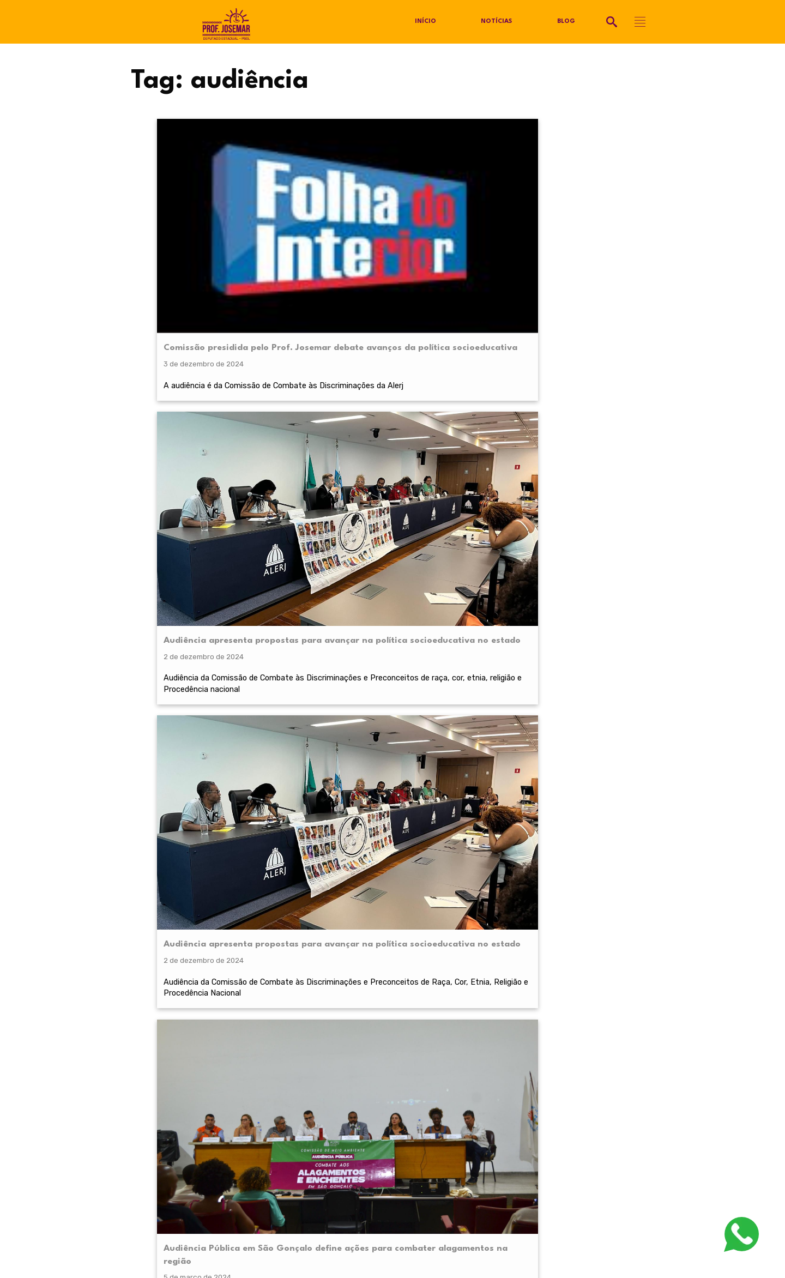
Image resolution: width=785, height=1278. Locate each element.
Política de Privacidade (169, 1107)
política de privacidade (206, 965)
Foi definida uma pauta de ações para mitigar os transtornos (591, 286)
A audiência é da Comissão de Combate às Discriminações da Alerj (212, 286)
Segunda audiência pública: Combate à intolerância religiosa (464, 452)
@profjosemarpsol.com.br (187, 1091)
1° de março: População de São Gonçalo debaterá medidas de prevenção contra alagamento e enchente (214, 465)
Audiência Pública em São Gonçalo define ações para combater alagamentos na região (595, 218)
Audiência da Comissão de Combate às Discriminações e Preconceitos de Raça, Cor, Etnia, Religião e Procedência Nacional (469, 310)
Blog (566, 22)
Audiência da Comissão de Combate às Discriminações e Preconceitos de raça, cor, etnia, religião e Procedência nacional (341, 310)
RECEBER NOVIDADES (392, 992)
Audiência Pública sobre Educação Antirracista (583, 452)
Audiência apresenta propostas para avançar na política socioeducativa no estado (335, 225)
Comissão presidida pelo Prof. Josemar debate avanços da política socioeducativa (213, 218)
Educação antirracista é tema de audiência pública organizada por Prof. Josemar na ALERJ (342, 459)
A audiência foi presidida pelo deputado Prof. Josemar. (589, 514)
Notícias (496, 22)
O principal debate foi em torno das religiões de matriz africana (463, 514)
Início (425, 22)
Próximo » (425, 623)
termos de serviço (523, 965)
